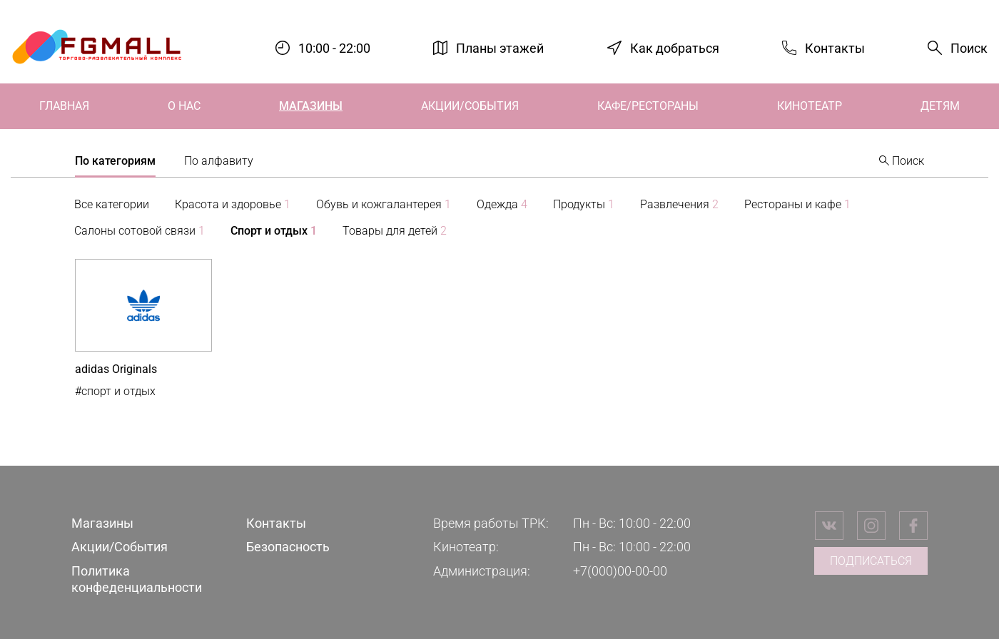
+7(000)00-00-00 (620, 570)
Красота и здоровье (232, 204)
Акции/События (470, 106)
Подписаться (871, 561)
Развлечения (679, 204)
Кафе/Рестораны (648, 106)
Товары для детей (395, 230)
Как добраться (674, 47)
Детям (940, 106)
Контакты (835, 47)
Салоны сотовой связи (139, 230)
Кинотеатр (809, 106)
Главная (64, 106)
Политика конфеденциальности (136, 579)
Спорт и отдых (273, 230)
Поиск (969, 48)
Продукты (583, 204)
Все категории (111, 204)
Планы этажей (500, 47)
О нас (184, 106)
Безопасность (288, 546)
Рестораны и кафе (797, 204)
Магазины (311, 106)
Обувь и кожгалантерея (383, 204)
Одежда (502, 204)
